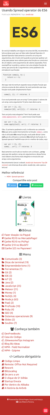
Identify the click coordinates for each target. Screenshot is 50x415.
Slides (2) (8, 319)
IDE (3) (7, 275)
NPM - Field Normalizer (16, 347)
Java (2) (7, 282)
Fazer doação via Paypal (16, 235)
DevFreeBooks (11, 333)
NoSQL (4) (9, 296)
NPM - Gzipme (11, 350)
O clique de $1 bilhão (15, 378)
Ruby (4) (8, 309)
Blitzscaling (9, 371)
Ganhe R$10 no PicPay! (15, 241)
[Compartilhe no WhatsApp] (37, 185)
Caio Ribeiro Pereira (25, 402)
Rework (7, 367)
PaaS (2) (8, 302)
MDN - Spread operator (15, 177)
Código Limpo (11, 361)
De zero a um (10, 374)
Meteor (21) (10, 289)
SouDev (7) (9, 323)
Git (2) (7, 272)
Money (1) (9, 292)
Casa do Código (12, 337)
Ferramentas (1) (12, 269)
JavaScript (29, 14)
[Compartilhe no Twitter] (12, 185)
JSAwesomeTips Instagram (18, 340)
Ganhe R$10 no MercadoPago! (19, 238)
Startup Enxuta (11, 381)
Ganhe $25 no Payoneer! (17, 248)
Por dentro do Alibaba (15, 384)
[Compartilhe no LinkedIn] (24, 185)
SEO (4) (7, 313)
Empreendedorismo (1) (16, 265)
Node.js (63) (10, 299)
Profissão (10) (11, 306)
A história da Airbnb (14, 388)
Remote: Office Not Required (19, 364)
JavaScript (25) (11, 286)
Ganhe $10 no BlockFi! (15, 245)
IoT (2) (7, 279)
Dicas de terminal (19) (15, 262)
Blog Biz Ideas (11, 343)
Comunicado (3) (12, 259)
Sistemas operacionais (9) (17, 316)
